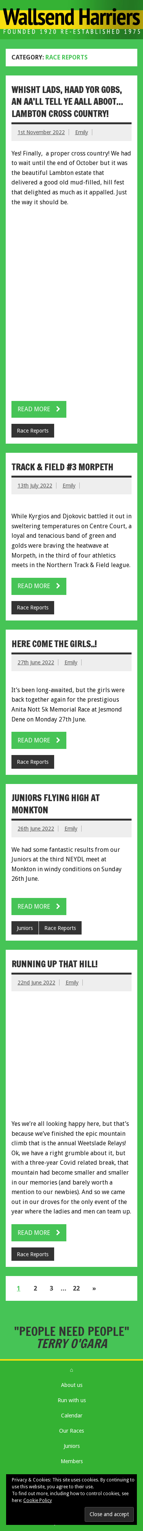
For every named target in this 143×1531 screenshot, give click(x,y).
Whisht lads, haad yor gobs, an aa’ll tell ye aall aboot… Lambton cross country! (67, 102)
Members (72, 1461)
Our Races (71, 1430)
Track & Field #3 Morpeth (62, 467)
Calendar (71, 1415)
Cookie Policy (37, 1500)
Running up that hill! (54, 964)
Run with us (72, 1400)
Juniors (25, 928)
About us (71, 1385)
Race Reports (32, 431)
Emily (81, 132)
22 (76, 1288)
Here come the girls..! (54, 644)
